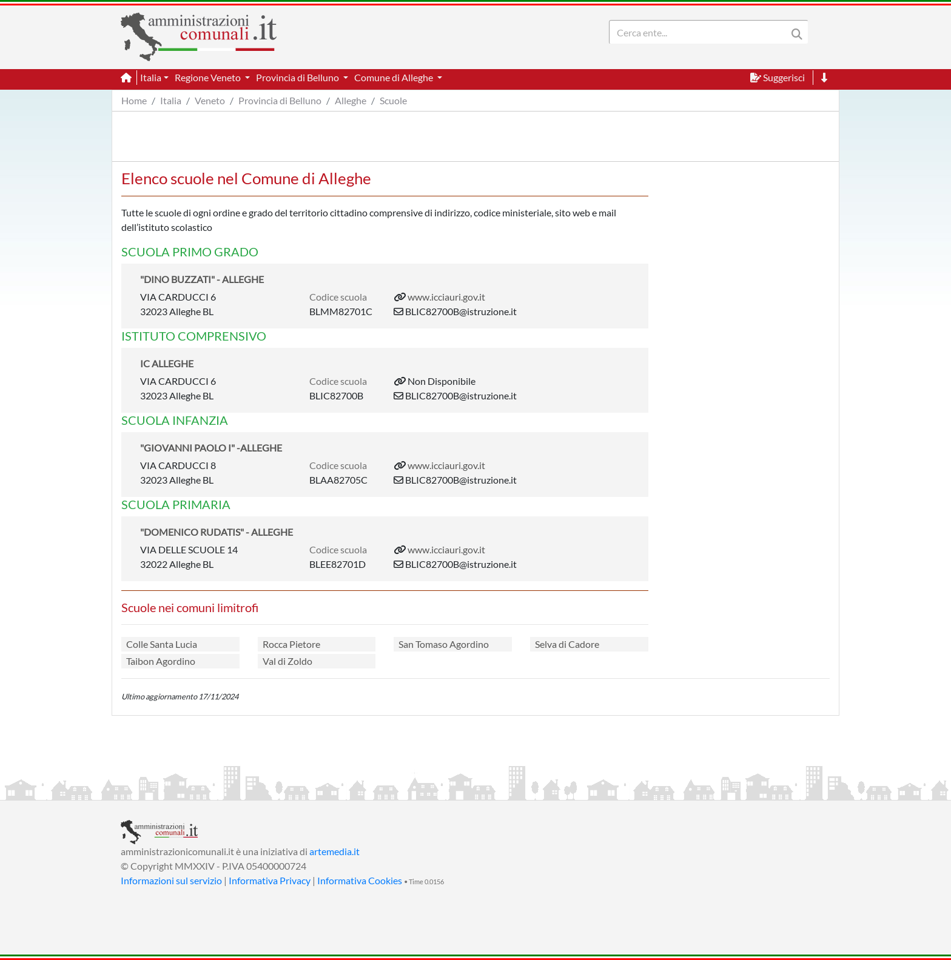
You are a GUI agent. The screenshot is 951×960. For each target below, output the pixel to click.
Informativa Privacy (270, 880)
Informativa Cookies (359, 880)
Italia (170, 100)
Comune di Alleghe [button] (394, 77)
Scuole (393, 100)
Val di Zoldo (287, 661)
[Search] (700, 32)
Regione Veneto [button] (209, 77)
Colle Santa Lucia (161, 644)
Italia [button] (150, 77)
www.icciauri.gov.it (446, 296)
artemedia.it (334, 851)
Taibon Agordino (160, 661)
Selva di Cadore (567, 644)
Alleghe (350, 100)
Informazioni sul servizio (171, 880)
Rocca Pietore (291, 644)
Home (134, 100)
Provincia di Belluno (279, 100)
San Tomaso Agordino (443, 644)
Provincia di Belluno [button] (298, 77)
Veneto (210, 100)
